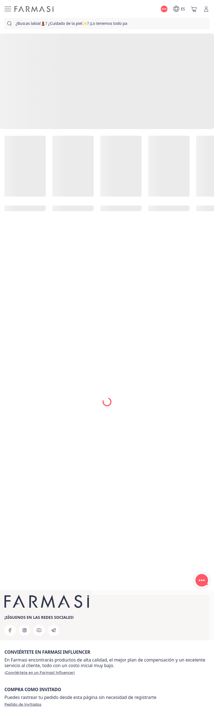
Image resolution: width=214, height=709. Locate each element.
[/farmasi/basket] (194, 9)
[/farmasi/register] (39, 672)
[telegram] (53, 630)
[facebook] (10, 630)
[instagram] (24, 630)
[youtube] (39, 630)
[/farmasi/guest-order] (22, 704)
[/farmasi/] (34, 9)
